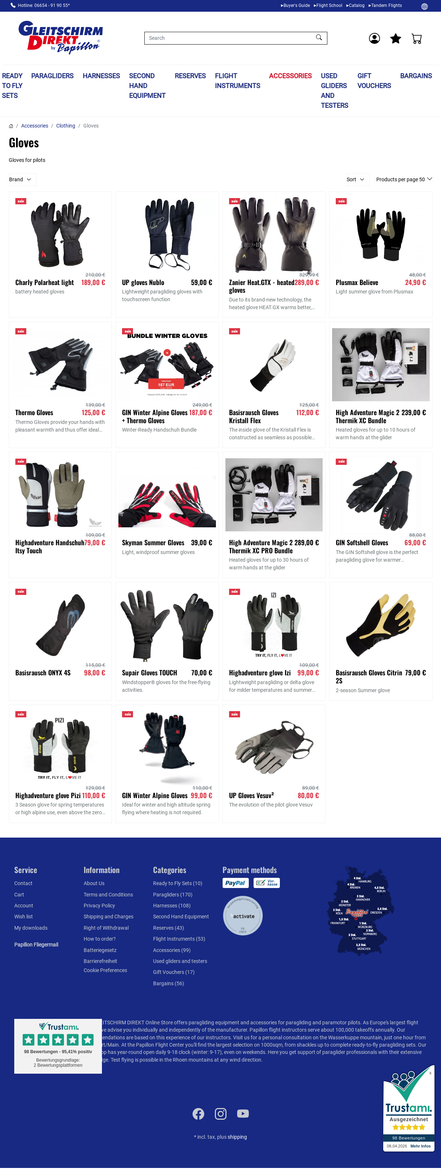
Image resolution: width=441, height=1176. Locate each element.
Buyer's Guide (297, 5)
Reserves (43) (168, 928)
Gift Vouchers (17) (174, 972)
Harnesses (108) (172, 905)
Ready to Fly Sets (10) (177, 883)
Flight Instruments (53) (179, 939)
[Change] (425, 6)
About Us (94, 883)
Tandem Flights (386, 5)
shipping (237, 1137)
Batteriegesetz (100, 950)
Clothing (65, 126)
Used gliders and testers (335, 90)
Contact (23, 883)
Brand (16, 179)
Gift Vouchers (374, 81)
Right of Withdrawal (106, 928)
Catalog (357, 5)
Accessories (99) (172, 950)
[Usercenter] (374, 38)
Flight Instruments (237, 81)
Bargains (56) (168, 983)
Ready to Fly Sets (12, 85)
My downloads (30, 928)
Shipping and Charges (108, 916)
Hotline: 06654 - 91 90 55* (44, 5)
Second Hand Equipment (147, 85)
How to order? (100, 939)
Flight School (329, 5)
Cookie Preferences (105, 970)
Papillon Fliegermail (36, 945)
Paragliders (52, 76)
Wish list (23, 916)
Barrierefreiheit (100, 961)
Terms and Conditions (108, 895)
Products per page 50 (401, 179)
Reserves (190, 76)
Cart (19, 895)
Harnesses (101, 76)
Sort (351, 179)
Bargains (416, 76)
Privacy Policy (99, 905)
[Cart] (417, 38)
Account (23, 905)
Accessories (290, 76)
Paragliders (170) (173, 895)
